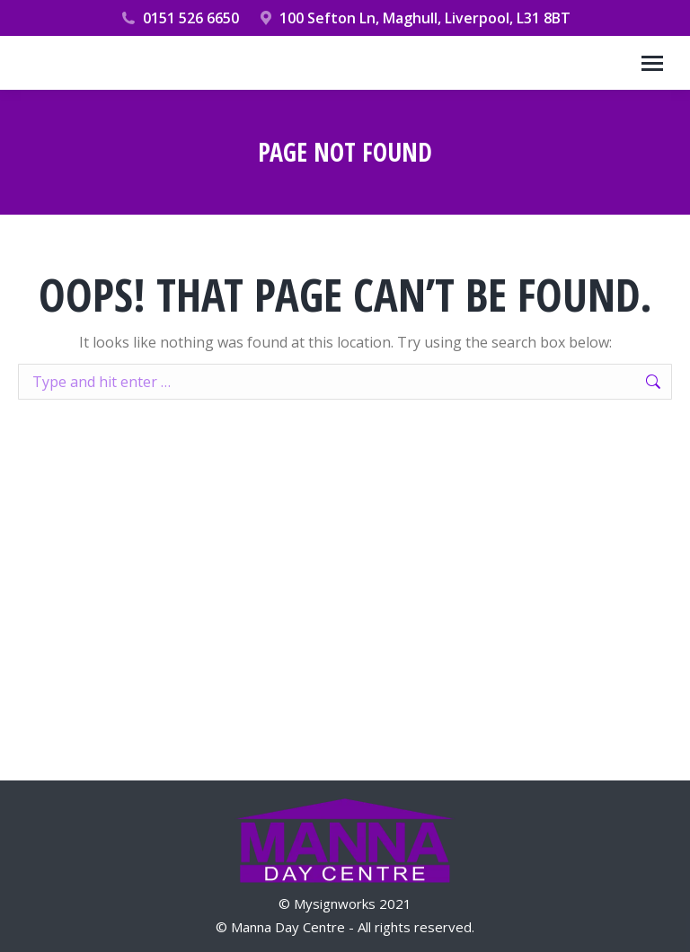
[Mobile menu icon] (652, 63)
